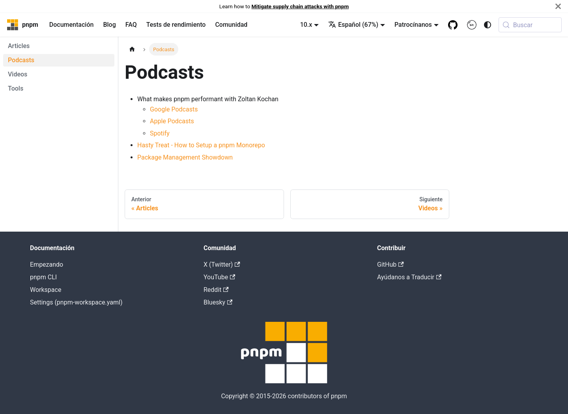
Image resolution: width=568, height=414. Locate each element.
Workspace (45, 289)
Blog (109, 24)
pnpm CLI (43, 277)
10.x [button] (306, 24)
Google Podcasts (174, 109)
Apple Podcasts (172, 121)
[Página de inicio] (132, 49)
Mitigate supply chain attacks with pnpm (300, 6)
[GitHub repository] (452, 25)
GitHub (390, 264)
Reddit (216, 289)
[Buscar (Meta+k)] (530, 24)
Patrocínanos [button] (413, 24)
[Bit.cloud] (471, 25)
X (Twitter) (222, 264)
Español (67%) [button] (353, 24)
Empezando (46, 264)
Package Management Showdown (185, 157)
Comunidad (231, 24)
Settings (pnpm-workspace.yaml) (76, 302)
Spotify (160, 133)
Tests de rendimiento (176, 24)
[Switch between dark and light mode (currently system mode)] (487, 25)
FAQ (131, 24)
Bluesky (218, 302)
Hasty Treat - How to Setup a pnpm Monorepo (201, 145)
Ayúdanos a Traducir (409, 277)
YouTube (219, 277)
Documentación (71, 24)
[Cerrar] (558, 6)
